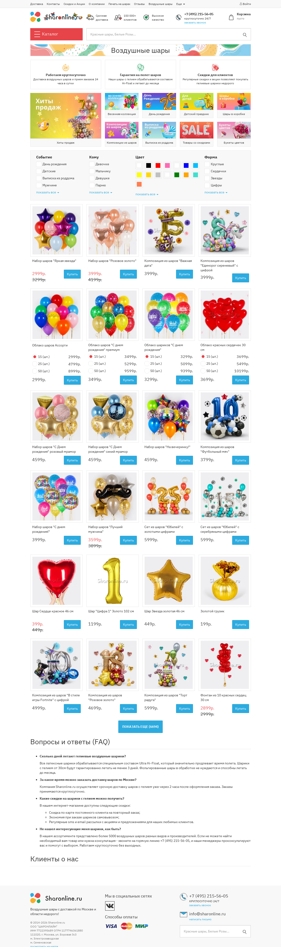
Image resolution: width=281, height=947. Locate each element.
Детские (46, 171)
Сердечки (215, 171)
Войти (245, 4)
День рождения (51, 164)
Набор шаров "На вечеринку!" (167, 447)
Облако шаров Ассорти (50, 345)
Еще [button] (180, 4)
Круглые (214, 164)
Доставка (36, 4)
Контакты (53, 4)
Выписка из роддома (55, 178)
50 (41, 371)
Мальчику (100, 171)
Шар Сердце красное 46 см (52, 611)
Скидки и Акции (74, 4)
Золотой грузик (212, 611)
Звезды (213, 178)
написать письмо (200, 919)
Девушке (99, 178)
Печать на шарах (119, 4)
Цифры (213, 185)
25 (41, 363)
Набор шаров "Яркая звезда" (54, 261)
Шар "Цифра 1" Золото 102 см (111, 611)
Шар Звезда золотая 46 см (164, 611)
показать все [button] (47, 192)
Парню (97, 185)
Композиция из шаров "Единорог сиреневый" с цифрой (219, 265)
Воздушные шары (161, 4)
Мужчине (46, 185)
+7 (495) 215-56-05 (198, 14)
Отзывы (139, 4)
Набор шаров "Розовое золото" (112, 261)
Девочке (99, 164)
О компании (97, 4)
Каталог (46, 34)
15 (41, 356)
